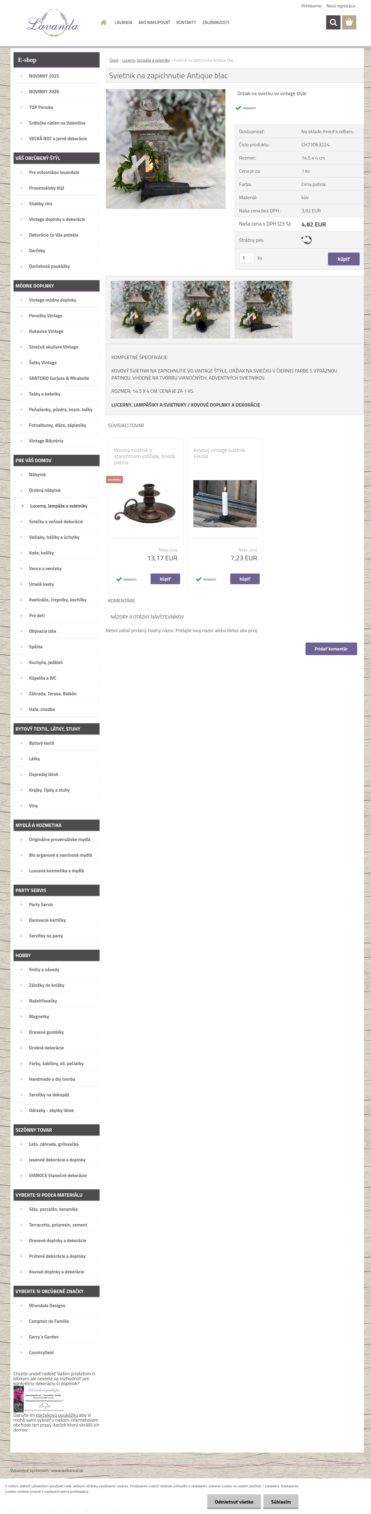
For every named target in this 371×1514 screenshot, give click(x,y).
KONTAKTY (186, 22)
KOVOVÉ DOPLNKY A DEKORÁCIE (225, 404)
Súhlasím (281, 1501)
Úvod (114, 60)
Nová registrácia (341, 5)
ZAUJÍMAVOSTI (215, 22)
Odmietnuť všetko (234, 1501)
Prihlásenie (312, 5)
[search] (333, 22)
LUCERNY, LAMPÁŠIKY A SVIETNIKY (149, 404)
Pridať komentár (331, 648)
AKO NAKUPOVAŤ (154, 22)
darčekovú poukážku (57, 1415)
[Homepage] (103, 22)
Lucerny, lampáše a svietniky (146, 60)
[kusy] (247, 258)
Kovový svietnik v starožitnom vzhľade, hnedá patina (144, 456)
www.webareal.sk (67, 1470)
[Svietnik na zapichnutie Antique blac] (166, 91)
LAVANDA (123, 22)
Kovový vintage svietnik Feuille (219, 453)
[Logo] (52, 22)
